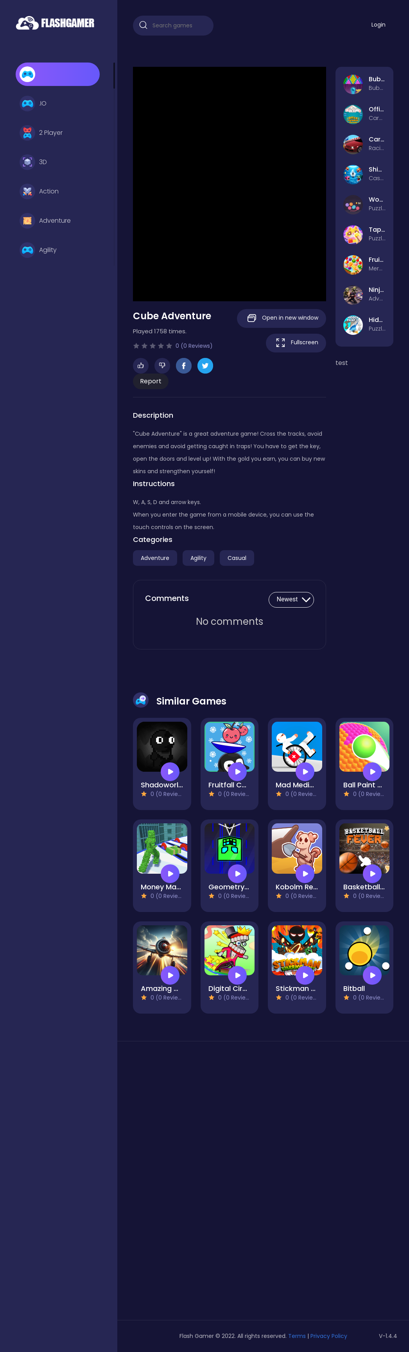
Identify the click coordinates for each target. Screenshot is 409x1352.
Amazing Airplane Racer (183, 988)
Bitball (354, 988)
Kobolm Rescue (303, 887)
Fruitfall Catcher (236, 785)
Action (39, 191)
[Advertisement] (173, 1183)
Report (150, 381)
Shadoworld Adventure (181, 785)
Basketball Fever (372, 887)
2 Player (41, 133)
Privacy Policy (328, 1336)
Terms (297, 1336)
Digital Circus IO (236, 988)
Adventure (45, 221)
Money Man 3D (166, 887)
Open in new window (281, 318)
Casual (237, 558)
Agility (38, 250)
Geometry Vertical (240, 887)
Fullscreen (296, 343)
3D (33, 162)
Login (378, 25)
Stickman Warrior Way (315, 988)
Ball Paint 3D (364, 785)
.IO (33, 103)
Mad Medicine (300, 785)
